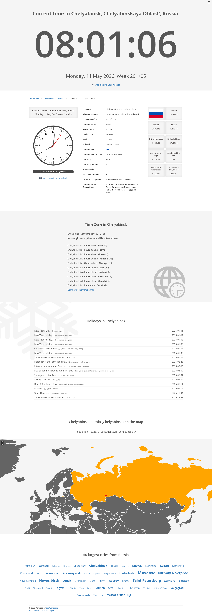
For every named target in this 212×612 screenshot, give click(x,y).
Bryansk (66, 566)
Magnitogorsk (110, 573)
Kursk (87, 573)
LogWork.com (52, 608)
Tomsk (72, 588)
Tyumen (99, 588)
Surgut (49, 588)
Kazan (164, 565)
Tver (89, 588)
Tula (81, 588)
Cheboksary (80, 565)
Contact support (47, 611)
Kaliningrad (150, 565)
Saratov (184, 581)
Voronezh (83, 595)
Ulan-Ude (121, 588)
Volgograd (177, 588)
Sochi (27, 588)
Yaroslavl (98, 595)
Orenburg (80, 580)
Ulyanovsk (134, 588)
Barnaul (43, 565)
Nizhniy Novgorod (173, 573)
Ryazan (125, 580)
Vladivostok (160, 588)
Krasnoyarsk (71, 573)
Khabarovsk (27, 573)
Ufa (110, 588)
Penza (92, 580)
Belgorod (56, 566)
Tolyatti (60, 588)
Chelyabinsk (98, 565)
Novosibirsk (49, 580)
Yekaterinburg (119, 595)
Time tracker (34, 611)
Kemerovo (178, 565)
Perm (101, 581)
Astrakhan (30, 565)
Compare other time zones (80, 289)
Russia (61, 99)
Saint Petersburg (147, 580)
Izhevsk (137, 565)
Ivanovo (125, 566)
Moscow (146, 572)
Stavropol (38, 588)
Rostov (114, 580)
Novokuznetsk (28, 580)
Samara (170, 580)
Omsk (67, 580)
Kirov (39, 573)
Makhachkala (126, 573)
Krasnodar (52, 573)
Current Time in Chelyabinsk (53, 172)
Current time (34, 99)
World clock (49, 99)
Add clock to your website (107, 85)
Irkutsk (114, 565)
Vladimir (147, 588)
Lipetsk (97, 573)
